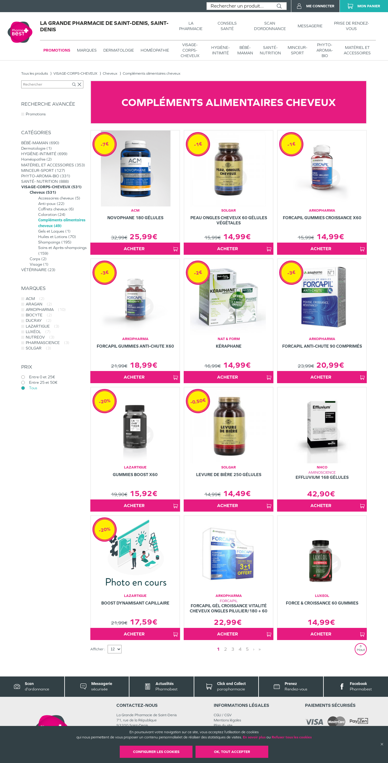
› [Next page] (253, 649)
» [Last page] (260, 649)
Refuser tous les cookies (292, 737)
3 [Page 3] (232, 649)
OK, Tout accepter (232, 752)
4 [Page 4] (240, 649)
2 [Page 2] (225, 649)
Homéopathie (155, 50)
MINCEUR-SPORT (297, 50)
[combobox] (239, 6)
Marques (87, 50)
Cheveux (110, 73)
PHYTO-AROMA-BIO (324, 50)
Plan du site (223, 725)
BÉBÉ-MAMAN (245, 50)
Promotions (56, 50)
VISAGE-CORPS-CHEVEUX (190, 50)
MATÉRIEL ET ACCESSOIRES (357, 50)
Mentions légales (227, 720)
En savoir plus (254, 737)
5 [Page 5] (247, 649)
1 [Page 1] (218, 649)
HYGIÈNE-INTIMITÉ (220, 50)
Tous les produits (34, 73)
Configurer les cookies (156, 752)
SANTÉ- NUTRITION (270, 50)
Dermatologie (118, 50)
